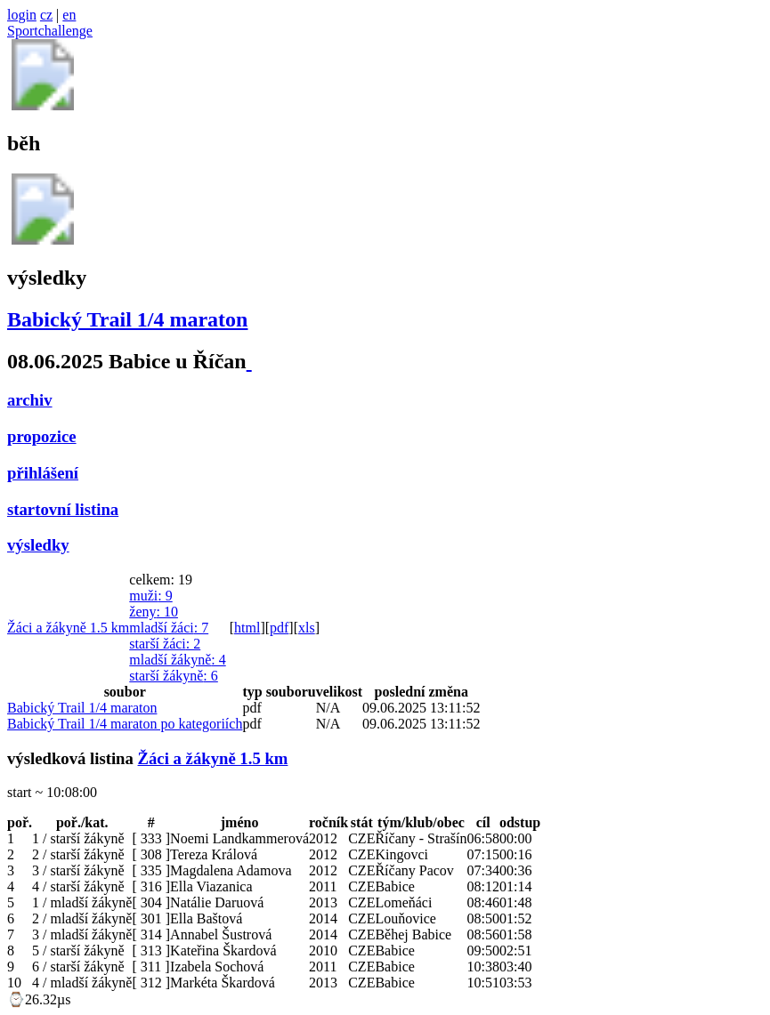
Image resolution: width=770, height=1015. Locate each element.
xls (306, 627)
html (247, 627)
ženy (153, 611)
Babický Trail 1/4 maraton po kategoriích (124, 723)
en (69, 14)
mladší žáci (168, 627)
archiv (30, 400)
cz (46, 14)
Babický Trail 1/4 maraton (127, 319)
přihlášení (42, 472)
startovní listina (62, 509)
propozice (42, 436)
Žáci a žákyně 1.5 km (68, 627)
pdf (279, 627)
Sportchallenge (50, 30)
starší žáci (164, 643)
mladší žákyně (177, 659)
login (21, 14)
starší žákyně (173, 675)
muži (150, 595)
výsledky (38, 545)
